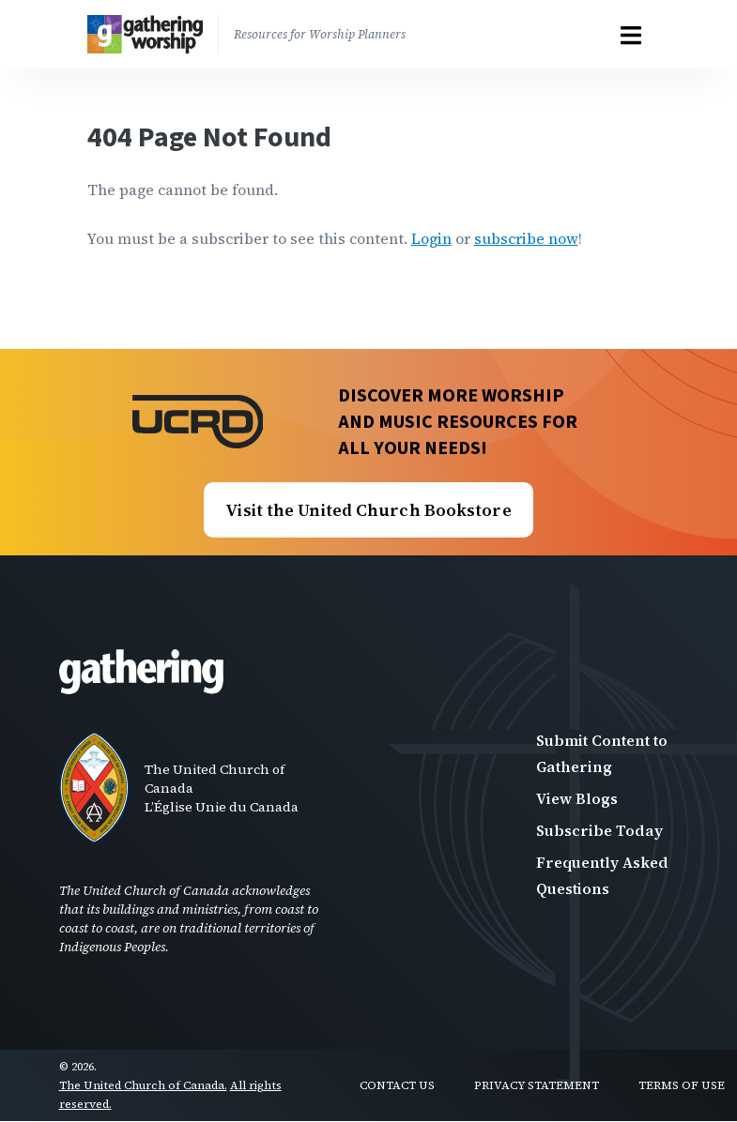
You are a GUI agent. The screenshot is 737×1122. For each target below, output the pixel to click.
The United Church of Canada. (143, 1085)
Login (431, 238)
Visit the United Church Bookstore (368, 510)
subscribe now (526, 238)
